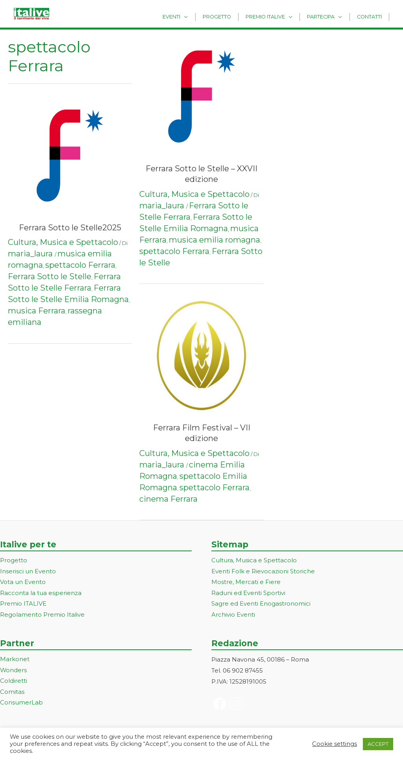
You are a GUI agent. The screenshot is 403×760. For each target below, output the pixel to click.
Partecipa (327, 16)
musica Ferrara (36, 310)
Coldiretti (13, 682)
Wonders (13, 671)
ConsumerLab (21, 704)
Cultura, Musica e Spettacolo (63, 242)
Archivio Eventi (233, 615)
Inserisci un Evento (28, 571)
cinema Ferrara (168, 499)
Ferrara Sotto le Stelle (49, 276)
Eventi (191, 16)
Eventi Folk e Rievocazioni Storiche (263, 571)
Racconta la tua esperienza (40, 593)
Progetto (232, 16)
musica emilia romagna (214, 240)
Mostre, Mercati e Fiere (246, 582)
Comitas (12, 693)
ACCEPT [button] (378, 744)
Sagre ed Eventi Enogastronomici (261, 604)
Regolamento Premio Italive (42, 615)
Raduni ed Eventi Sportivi (248, 593)
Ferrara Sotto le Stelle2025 (70, 227)
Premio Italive (276, 16)
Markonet (15, 660)
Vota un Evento (23, 582)
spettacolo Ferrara (80, 265)
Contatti (371, 16)
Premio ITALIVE (23, 604)
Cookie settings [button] (334, 743)
